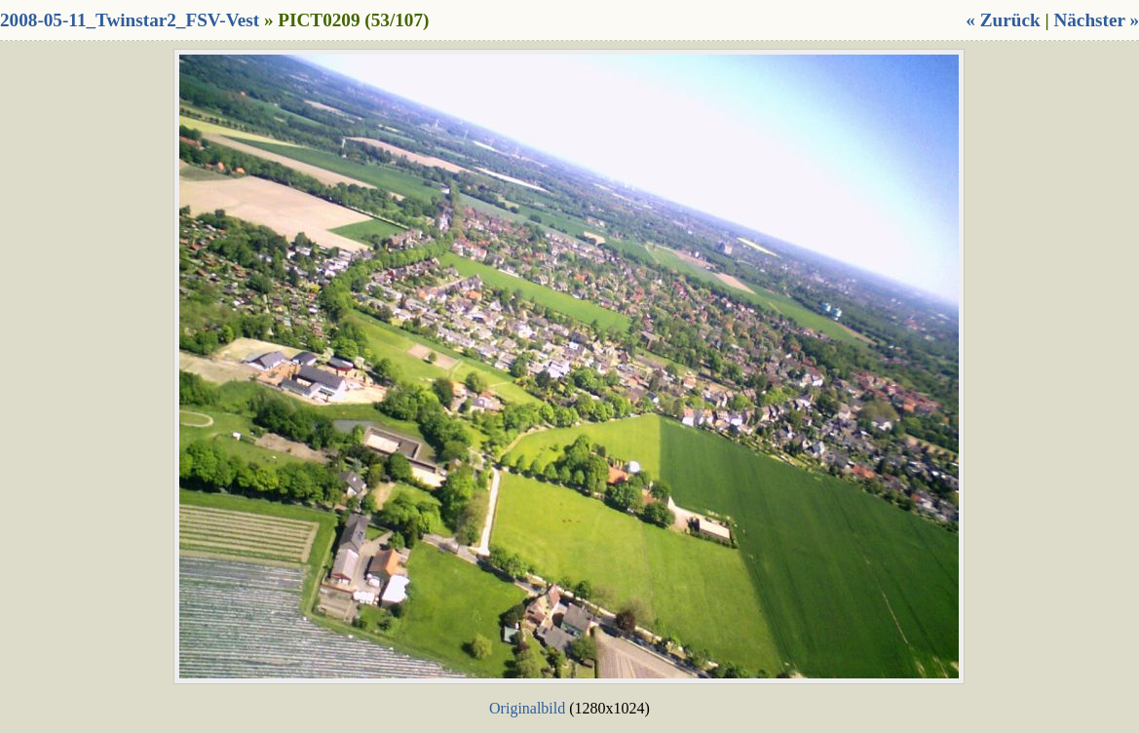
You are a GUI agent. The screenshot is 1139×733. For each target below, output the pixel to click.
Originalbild (527, 708)
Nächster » (1096, 20)
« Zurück (1003, 20)
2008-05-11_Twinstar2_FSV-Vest (129, 20)
